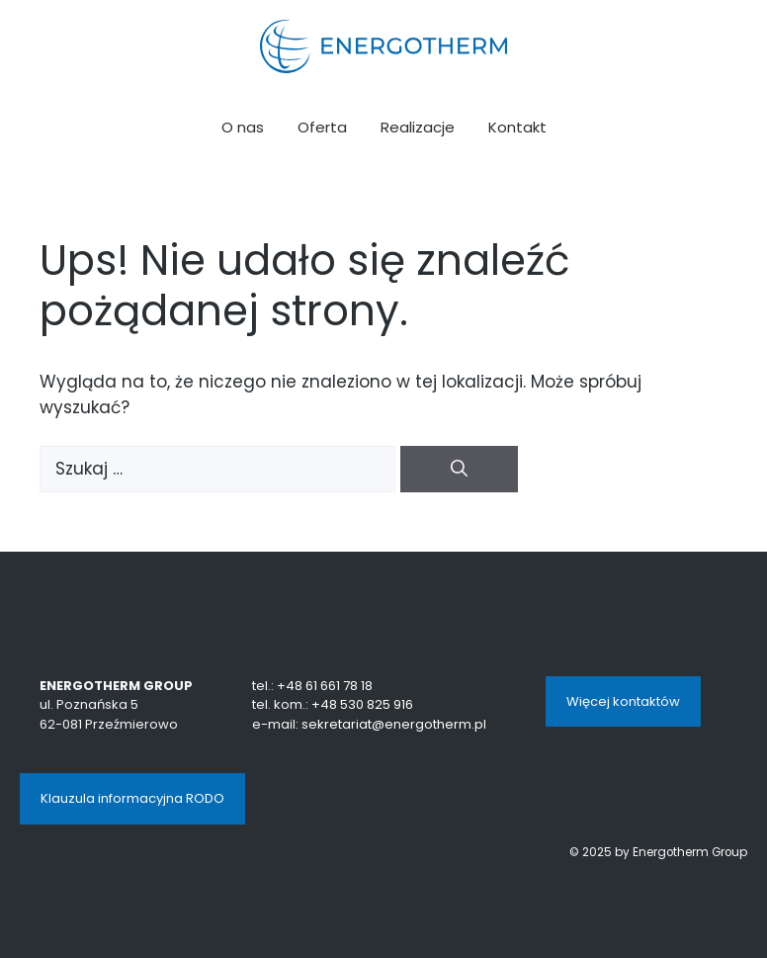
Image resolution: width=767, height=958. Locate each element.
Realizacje (418, 127)
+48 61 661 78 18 (325, 685)
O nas (242, 127)
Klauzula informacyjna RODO (132, 798)
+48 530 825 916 (362, 704)
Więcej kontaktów (623, 701)
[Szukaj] (459, 469)
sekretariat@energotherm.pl (393, 724)
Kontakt (517, 127)
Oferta (322, 127)
